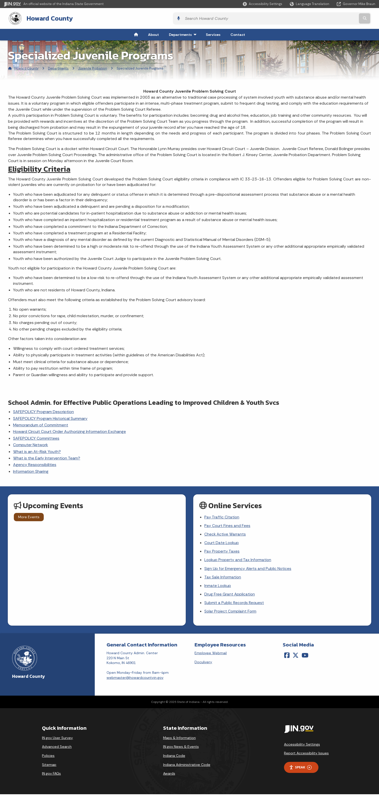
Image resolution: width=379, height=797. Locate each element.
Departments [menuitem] (184, 34)
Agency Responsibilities (34, 464)
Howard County (45, 18)
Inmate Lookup (218, 587)
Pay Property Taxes (222, 552)
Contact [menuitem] (237, 34)
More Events (28, 516)
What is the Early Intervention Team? (46, 457)
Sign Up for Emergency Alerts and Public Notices (248, 569)
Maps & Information (179, 740)
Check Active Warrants (225, 534)
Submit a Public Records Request (234, 605)
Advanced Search (57, 749)
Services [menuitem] (213, 34)
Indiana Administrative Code (186, 767)
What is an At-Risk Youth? (37, 451)
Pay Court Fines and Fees (227, 525)
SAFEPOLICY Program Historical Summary (50, 418)
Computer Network (30, 444)
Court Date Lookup (222, 543)
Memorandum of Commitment (40, 424)
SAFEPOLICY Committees (36, 437)
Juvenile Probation (92, 68)
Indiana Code (174, 758)
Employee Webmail (211, 656)
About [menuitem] (153, 34)
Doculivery (203, 665)
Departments (58, 68)
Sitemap (49, 767)
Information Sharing (31, 471)
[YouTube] (305, 658)
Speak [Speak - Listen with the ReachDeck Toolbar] (300, 770)
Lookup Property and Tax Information (238, 561)
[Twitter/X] (296, 658)
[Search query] (329, 18)
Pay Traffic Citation (222, 516)
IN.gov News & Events (181, 749)
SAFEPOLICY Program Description (43, 411)
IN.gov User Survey (57, 740)
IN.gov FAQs (51, 776)
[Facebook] (287, 658)
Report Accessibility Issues (306, 756)
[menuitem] (136, 34)
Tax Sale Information (223, 578)
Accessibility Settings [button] (302, 747)
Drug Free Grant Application (229, 596)
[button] (262, 4)
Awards (169, 776)
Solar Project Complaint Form (230, 614)
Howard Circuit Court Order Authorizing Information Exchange (69, 431)
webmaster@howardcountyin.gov (135, 680)
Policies (48, 758)
